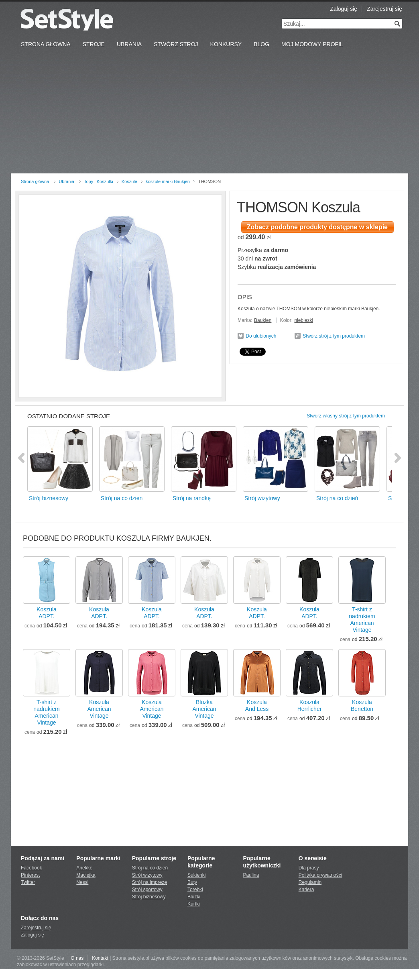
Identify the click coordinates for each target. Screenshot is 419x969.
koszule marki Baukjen (168, 181)
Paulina (251, 875)
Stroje (94, 44)
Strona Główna (46, 44)
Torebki (195, 889)
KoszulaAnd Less (256, 705)
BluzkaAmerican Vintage (204, 709)
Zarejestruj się (384, 9)
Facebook (31, 868)
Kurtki (193, 904)
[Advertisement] (209, 113)
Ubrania (129, 44)
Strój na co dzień (150, 868)
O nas (77, 958)
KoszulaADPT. (47, 612)
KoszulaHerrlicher (309, 705)
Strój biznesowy (149, 897)
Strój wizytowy (147, 875)
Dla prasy (309, 868)
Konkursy (226, 44)
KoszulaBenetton (362, 705)
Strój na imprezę (149, 882)
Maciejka (85, 875)
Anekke (84, 868)
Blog (261, 44)
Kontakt (100, 958)
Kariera (306, 889)
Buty (192, 882)
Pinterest (30, 875)
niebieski (303, 320)
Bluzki (193, 897)
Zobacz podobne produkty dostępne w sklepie (317, 227)
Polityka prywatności (320, 875)
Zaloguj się (343, 9)
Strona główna (35, 181)
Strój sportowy (147, 889)
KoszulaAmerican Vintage (99, 709)
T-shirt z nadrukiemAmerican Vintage (362, 619)
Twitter (28, 882)
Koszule (129, 181)
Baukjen (262, 320)
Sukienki (196, 875)
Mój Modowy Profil (312, 44)
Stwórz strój (176, 44)
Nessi (82, 882)
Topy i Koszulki (98, 181)
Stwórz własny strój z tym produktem (346, 415)
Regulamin (310, 882)
